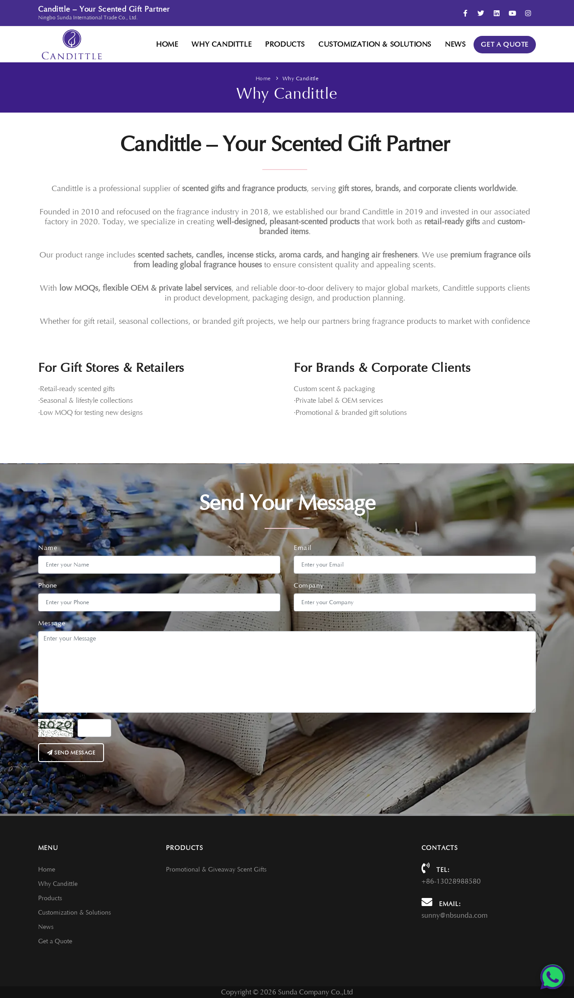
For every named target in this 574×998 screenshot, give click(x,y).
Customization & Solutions (374, 44)
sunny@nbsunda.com (454, 915)
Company (309, 585)
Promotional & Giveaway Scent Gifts (216, 869)
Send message (71, 752)
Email (303, 548)
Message (51, 623)
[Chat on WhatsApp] (552, 976)
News (455, 44)
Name (47, 548)
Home (167, 44)
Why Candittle (221, 44)
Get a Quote (505, 44)
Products (285, 44)
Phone (47, 585)
